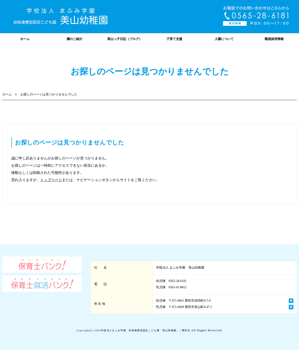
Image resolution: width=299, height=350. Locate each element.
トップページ (51, 180)
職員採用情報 (274, 39)
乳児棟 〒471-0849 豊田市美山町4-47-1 (184, 307)
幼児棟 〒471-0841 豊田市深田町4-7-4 (183, 300)
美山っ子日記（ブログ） (124, 39)
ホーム (25, 39)
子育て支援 (174, 39)
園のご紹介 (75, 39)
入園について (224, 39)
